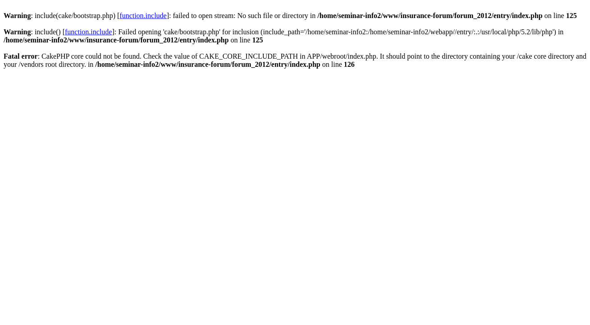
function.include (142, 15)
